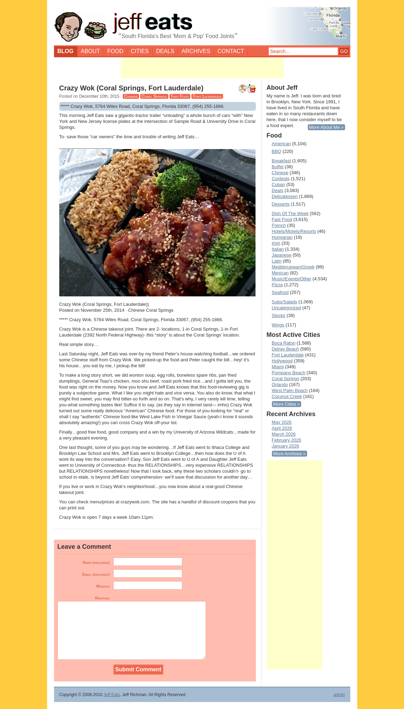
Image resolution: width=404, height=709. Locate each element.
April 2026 (282, 428)
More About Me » (326, 127)
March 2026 (284, 434)
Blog (66, 51)
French (279, 225)
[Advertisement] (202, 67)
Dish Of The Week (290, 213)
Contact (231, 51)
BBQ (276, 151)
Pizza (277, 284)
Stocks (278, 315)
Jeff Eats (112, 694)
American (281, 143)
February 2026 (287, 440)
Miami (278, 366)
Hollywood (282, 360)
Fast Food (180, 96)
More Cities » (286, 404)
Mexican (280, 272)
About (90, 51)
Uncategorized (286, 307)
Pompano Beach (288, 372)
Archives (196, 51)
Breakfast (281, 160)
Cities (140, 51)
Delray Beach (285, 349)
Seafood (280, 292)
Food (115, 51)
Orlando (280, 384)
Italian (278, 249)
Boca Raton (284, 343)
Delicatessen (285, 196)
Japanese (281, 255)
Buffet (278, 166)
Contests (281, 178)
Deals (165, 51)
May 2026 (282, 422)
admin (339, 695)
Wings (278, 324)
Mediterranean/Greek (293, 266)
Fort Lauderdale (207, 96)
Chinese (130, 96)
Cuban (278, 184)
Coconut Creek (287, 396)
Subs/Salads (284, 301)
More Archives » (289, 453)
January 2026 (285, 446)
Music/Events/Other (291, 278)
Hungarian (282, 237)
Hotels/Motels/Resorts (294, 231)
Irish (276, 243)
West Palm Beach (290, 390)
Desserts (281, 204)
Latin (277, 261)
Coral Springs (154, 96)
